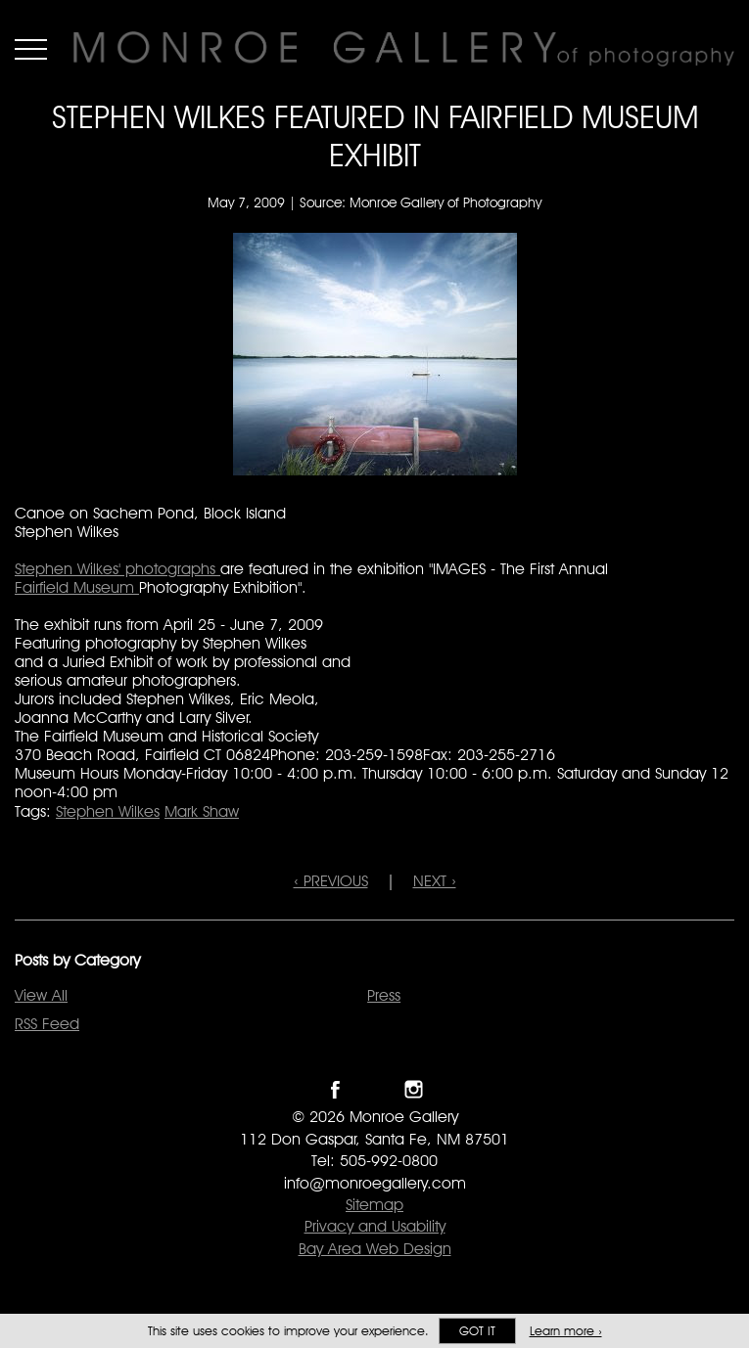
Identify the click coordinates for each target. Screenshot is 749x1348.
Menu (31, 48)
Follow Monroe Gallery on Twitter (374, 1089)
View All (41, 995)
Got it (477, 1331)
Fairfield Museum (77, 587)
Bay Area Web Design (375, 1248)
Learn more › (566, 1331)
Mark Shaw (201, 811)
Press (383, 995)
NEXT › (434, 881)
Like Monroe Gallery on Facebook (335, 1089)
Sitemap (374, 1204)
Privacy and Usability (374, 1226)
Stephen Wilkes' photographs (117, 569)
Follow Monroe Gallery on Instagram (414, 1089)
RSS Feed (47, 1023)
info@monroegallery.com (375, 1183)
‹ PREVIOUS (331, 881)
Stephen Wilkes (108, 811)
